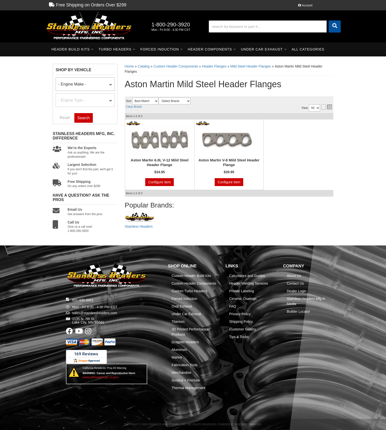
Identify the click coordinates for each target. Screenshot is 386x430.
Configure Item (159, 182)
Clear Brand (134, 106)
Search (83, 118)
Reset (65, 118)
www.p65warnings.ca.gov (100, 377)
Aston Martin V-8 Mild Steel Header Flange (228, 162)
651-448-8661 (83, 300)
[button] (275, 26)
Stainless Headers (139, 226)
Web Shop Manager (248, 424)
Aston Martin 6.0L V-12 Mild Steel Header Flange (160, 162)
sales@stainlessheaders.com (94, 313)
